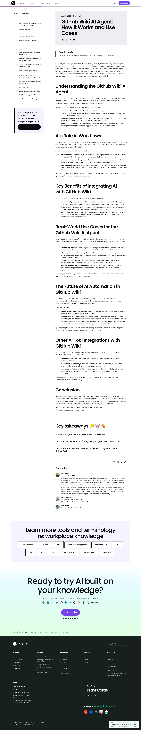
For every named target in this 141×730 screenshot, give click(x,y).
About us (110, 660)
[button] (22, 3)
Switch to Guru (17, 689)
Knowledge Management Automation (45, 660)
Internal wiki (16, 668)
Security (86, 662)
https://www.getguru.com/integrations (69, 410)
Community (64, 671)
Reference (19, 632)
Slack (14, 698)
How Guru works (18, 660)
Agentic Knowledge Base (45, 667)
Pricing (56, 3)
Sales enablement (19, 687)
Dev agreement (31, 722)
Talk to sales (124, 3)
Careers (109, 657)
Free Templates (65, 674)
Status (86, 660)
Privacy (41, 722)
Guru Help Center (89, 657)
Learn (62, 657)
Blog (61, 665)
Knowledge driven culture (21, 695)
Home (13, 632)
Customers (63, 660)
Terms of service (18, 722)
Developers (64, 668)
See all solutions (42, 673)
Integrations (17, 662)
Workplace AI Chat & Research (46, 657)
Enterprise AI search (43, 664)
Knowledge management (21, 692)
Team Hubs (40, 670)
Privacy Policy (124, 726)
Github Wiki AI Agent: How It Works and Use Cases (53, 632)
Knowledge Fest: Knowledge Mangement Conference (22, 701)
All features (16, 665)
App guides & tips (30, 632)
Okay (135, 724)
